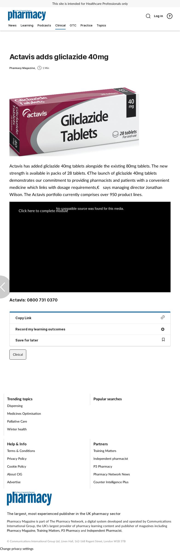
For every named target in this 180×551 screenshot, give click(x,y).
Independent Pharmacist (104, 530)
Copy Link (90, 317)
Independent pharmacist (110, 458)
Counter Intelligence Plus (110, 482)
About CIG (14, 474)
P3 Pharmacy (102, 466)
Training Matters (104, 451)
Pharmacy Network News (111, 474)
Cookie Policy (16, 466)
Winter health (17, 429)
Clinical (18, 354)
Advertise (13, 482)
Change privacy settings (16, 549)
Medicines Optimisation (24, 413)
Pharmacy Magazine (21, 530)
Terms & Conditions (21, 451)
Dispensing (15, 406)
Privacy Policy (16, 458)
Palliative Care (17, 421)
